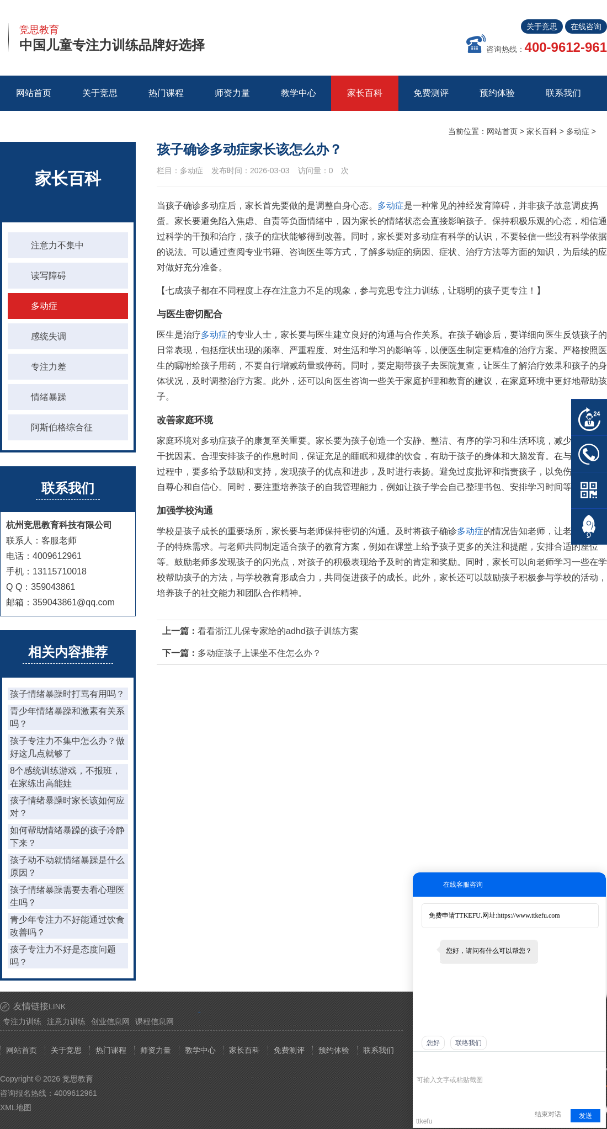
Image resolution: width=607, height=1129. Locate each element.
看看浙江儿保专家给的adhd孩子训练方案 (278, 631)
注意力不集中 (57, 245)
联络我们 (468, 1043)
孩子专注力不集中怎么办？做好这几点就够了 (67, 747)
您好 (433, 1043)
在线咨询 (586, 26)
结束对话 (548, 1114)
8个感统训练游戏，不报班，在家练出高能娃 (65, 777)
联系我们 (378, 1050)
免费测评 (289, 1050)
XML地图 (15, 1107)
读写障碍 (48, 275)
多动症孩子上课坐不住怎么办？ (259, 653)
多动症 (577, 131)
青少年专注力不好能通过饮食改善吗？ (67, 926)
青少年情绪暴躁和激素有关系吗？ (67, 717)
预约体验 (333, 1050)
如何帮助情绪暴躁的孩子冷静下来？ (67, 837)
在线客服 (589, 417)
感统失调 (48, 336)
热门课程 (110, 1050)
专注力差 (48, 366)
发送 (585, 1116)
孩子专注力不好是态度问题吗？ (63, 956)
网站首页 (33, 93)
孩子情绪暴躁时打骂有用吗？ (67, 694)
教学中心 (200, 1050)
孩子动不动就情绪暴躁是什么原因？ (67, 866)
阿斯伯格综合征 (62, 427)
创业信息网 (110, 1021)
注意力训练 (66, 1021)
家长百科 (541, 131)
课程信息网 (154, 1021)
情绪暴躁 (48, 397)
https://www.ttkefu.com (528, 915)
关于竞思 (541, 26)
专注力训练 (22, 1021)
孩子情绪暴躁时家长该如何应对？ (67, 807)
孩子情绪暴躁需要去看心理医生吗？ (67, 896)
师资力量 (155, 1050)
